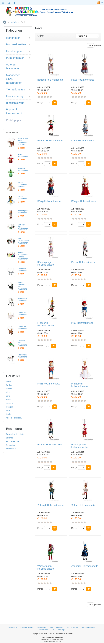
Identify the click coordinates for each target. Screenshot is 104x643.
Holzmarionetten (16, 44)
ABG (53, 630)
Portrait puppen (72, 627)
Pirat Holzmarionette (82, 323)
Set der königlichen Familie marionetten (23, 256)
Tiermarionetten (15, 89)
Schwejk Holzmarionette (50, 505)
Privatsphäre (41, 627)
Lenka (8, 414)
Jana (8, 396)
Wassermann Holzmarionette (45, 567)
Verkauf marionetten (88, 627)
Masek (9, 381)
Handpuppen (14, 51)
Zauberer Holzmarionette (84, 566)
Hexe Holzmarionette (82, 80)
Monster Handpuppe (23, 170)
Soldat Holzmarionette (83, 505)
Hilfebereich (12, 627)
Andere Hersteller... (14, 418)
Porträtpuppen (14, 120)
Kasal (8, 400)
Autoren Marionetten (13, 66)
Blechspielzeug (15, 102)
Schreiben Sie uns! (27, 627)
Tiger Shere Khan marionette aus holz (23, 141)
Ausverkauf (11, 449)
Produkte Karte (12, 441)
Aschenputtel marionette (23, 212)
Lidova (9, 389)
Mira (8, 410)
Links (51, 627)
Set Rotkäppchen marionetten (23, 241)
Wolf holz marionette (22, 270)
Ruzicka (9, 407)
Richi (8, 392)
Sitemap (9, 438)
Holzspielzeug (14, 96)
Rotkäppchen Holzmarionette (79, 446)
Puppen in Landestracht (14, 111)
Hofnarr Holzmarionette (50, 140)
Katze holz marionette (22, 300)
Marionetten (13, 37)
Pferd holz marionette (22, 356)
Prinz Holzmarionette (48, 383)
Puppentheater (15, 57)
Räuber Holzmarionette (49, 444)
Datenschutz (43, 630)
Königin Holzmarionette (84, 201)
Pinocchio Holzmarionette (45, 324)
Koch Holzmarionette (82, 140)
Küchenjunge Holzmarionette (45, 263)
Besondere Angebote (15, 434)
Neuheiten (10, 445)
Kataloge (61, 630)
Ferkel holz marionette (22, 314)
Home (4, 22)
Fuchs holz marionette (22, 328)
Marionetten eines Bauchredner (14, 79)
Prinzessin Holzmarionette (79, 385)
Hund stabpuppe (22, 198)
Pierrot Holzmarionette (83, 262)
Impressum (60, 627)
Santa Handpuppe (23, 155)
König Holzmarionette (49, 201)
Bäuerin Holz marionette (50, 80)
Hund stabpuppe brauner (22, 185)
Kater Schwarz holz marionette (22, 286)
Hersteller (13, 22)
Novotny (9, 403)
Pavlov (9, 385)
